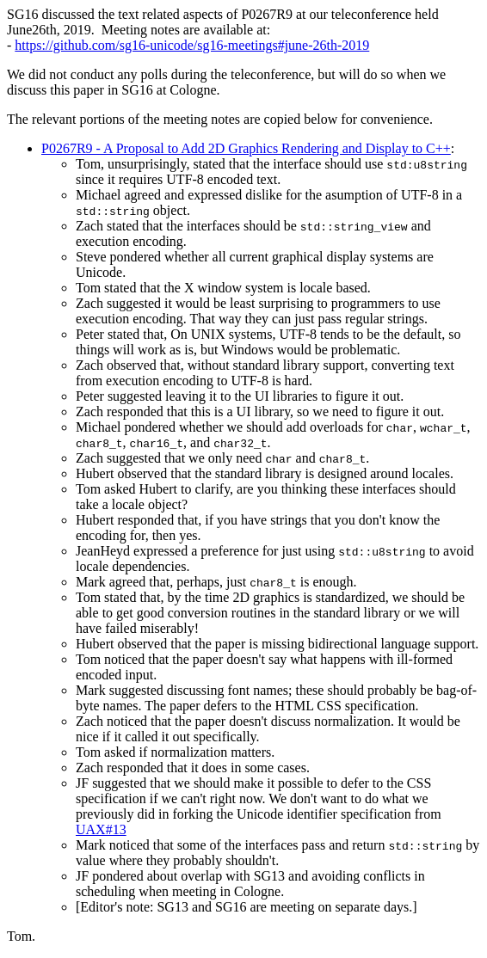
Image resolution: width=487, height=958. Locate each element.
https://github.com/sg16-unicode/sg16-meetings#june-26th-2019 (192, 45)
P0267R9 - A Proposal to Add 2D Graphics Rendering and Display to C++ (246, 148)
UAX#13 (101, 829)
